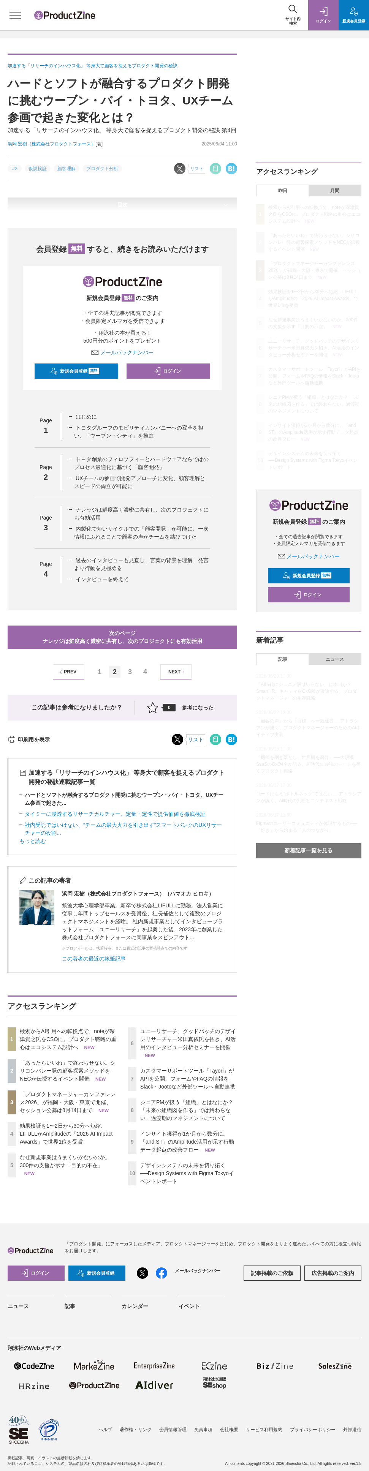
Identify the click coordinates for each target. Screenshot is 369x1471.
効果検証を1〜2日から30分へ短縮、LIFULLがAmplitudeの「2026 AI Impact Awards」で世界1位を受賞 (66, 1134)
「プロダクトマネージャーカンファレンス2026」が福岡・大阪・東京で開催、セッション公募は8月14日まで (68, 1102)
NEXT (177, 672)
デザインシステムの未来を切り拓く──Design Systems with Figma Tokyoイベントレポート (187, 1173)
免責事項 (203, 1429)
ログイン (167, 371)
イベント (189, 1306)
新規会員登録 (74, 371)
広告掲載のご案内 (333, 1273)
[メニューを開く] (15, 15)
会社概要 (229, 1429)
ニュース (335, 659)
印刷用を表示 (29, 739)
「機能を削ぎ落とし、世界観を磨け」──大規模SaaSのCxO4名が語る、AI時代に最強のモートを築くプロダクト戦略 (308, 764)
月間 (334, 190)
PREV (67, 672)
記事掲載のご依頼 (272, 1273)
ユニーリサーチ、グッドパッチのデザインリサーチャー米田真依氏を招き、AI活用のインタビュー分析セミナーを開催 (188, 1039)
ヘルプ (105, 1429)
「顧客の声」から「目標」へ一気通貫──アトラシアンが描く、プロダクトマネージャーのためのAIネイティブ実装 (308, 727)
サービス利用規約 (264, 1429)
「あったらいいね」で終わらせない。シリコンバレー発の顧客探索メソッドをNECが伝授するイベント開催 (68, 1071)
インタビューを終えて (102, 579)
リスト (196, 739)
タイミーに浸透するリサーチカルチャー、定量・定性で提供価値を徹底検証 (115, 814)
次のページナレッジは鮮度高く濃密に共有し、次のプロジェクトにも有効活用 (122, 637)
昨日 (282, 190)
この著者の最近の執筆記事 (94, 959)
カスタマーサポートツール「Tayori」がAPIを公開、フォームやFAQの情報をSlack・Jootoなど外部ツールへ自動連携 (187, 1079)
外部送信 (352, 1429)
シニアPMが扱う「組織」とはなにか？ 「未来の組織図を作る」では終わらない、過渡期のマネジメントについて (186, 1110)
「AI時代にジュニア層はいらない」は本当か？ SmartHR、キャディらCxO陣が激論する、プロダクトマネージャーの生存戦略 (306, 691)
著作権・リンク (136, 1429)
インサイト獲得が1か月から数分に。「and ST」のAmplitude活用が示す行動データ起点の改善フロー (187, 1142)
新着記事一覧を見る (309, 850)
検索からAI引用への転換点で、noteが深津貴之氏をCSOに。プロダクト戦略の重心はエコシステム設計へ (68, 1039)
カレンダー (135, 1306)
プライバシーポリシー (313, 1429)
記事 (282, 659)
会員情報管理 (173, 1429)
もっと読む (32, 841)
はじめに (86, 417)
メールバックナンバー (122, 352)
